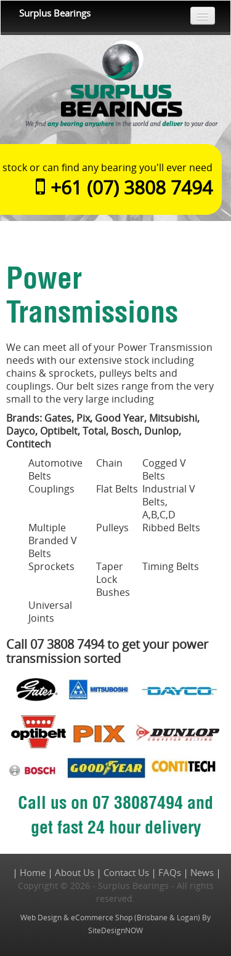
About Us (74, 872)
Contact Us (126, 872)
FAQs (169, 872)
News (202, 872)
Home (33, 872)
